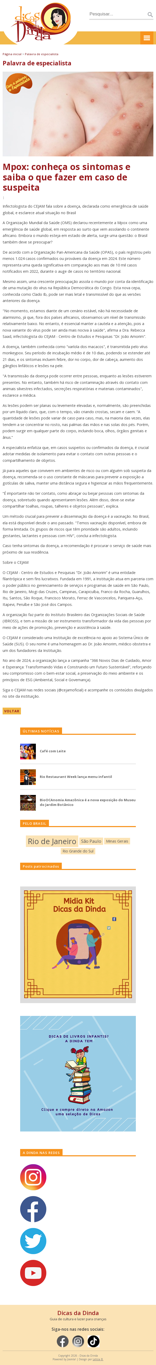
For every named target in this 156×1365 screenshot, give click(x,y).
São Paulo (91, 841)
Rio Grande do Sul (78, 851)
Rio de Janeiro (52, 841)
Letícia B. (98, 1359)
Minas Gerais (117, 841)
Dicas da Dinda (78, 1313)
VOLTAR (11, 711)
